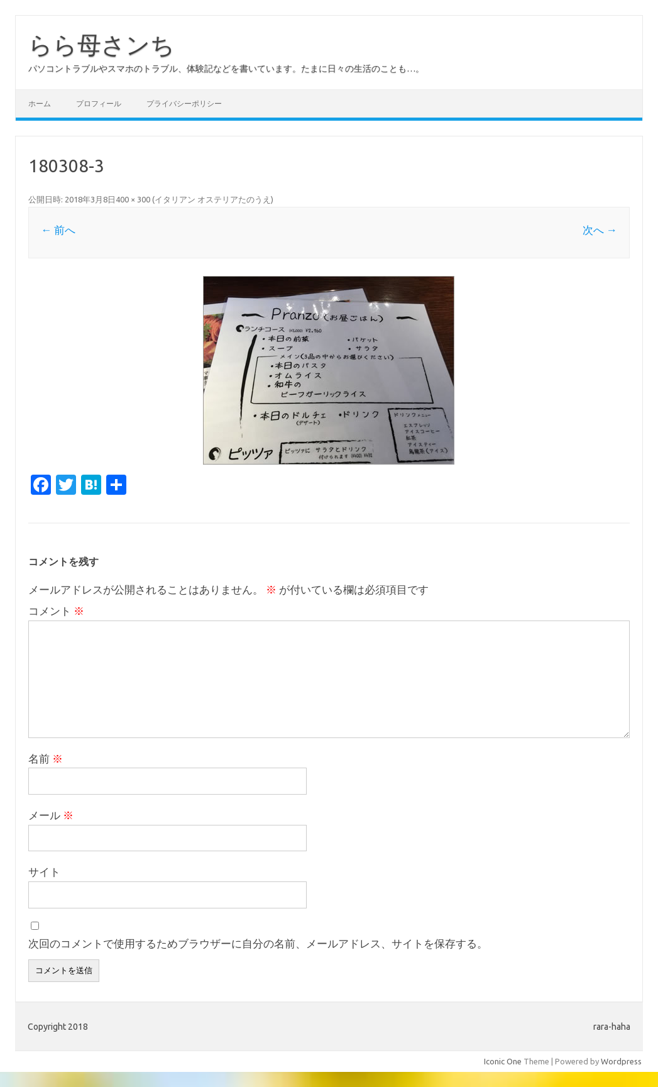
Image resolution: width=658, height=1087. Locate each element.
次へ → (600, 230)
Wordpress (621, 1061)
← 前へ (58, 230)
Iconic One (503, 1061)
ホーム (39, 103)
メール (51, 815)
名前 (45, 758)
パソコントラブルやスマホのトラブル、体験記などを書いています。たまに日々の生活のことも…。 (226, 68)
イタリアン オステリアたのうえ (213, 199)
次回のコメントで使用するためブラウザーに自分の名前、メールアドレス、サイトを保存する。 (258, 943)
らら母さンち (101, 44)
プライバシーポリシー (184, 103)
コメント (56, 611)
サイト (44, 872)
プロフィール (98, 103)
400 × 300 (133, 199)
